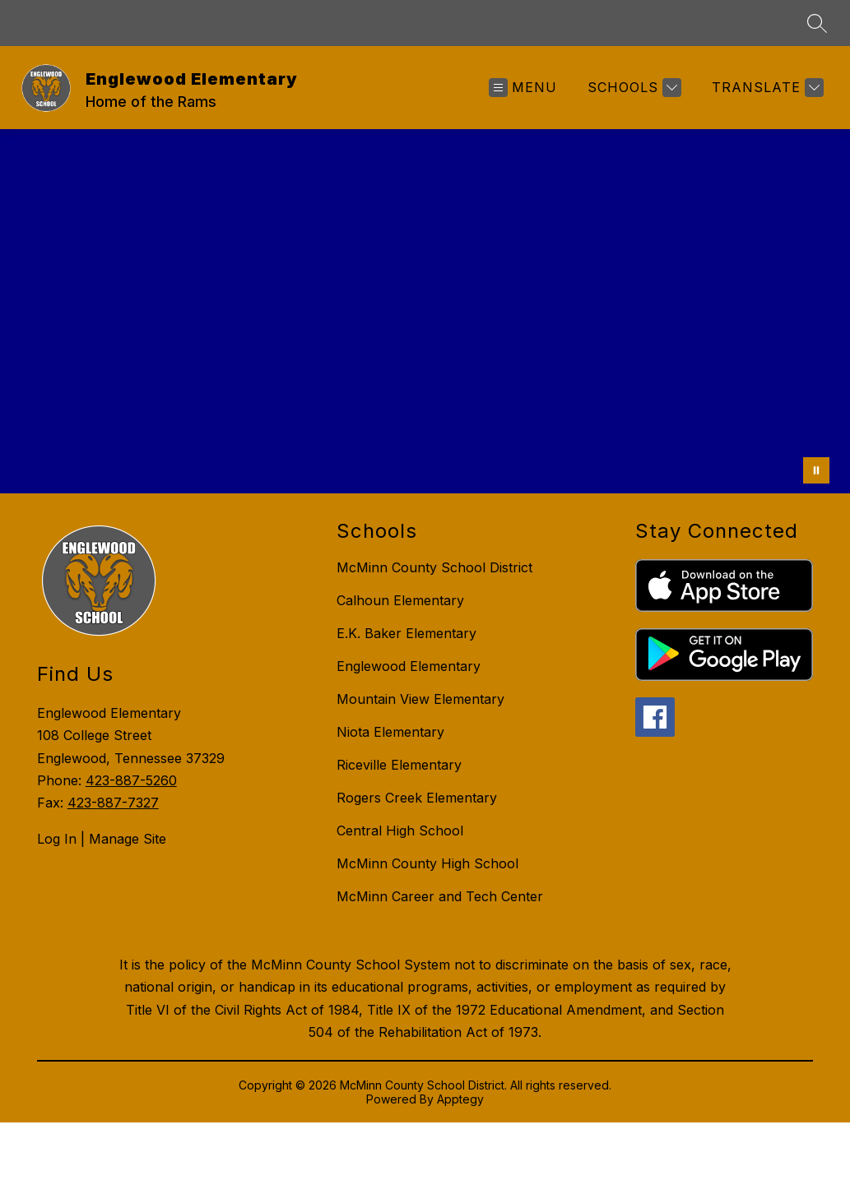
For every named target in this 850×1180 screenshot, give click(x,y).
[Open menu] (523, 87)
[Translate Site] (766, 87)
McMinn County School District (434, 567)
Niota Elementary (390, 732)
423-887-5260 (131, 780)
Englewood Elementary (409, 666)
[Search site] (817, 23)
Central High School (400, 830)
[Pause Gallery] (816, 470)
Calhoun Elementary (400, 600)
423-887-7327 (113, 802)
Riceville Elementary (399, 765)
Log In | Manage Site (101, 839)
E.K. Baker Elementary (406, 633)
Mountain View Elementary (420, 699)
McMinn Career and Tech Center (440, 896)
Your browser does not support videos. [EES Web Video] (425, 311)
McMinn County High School (427, 863)
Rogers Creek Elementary (417, 797)
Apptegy (460, 1099)
